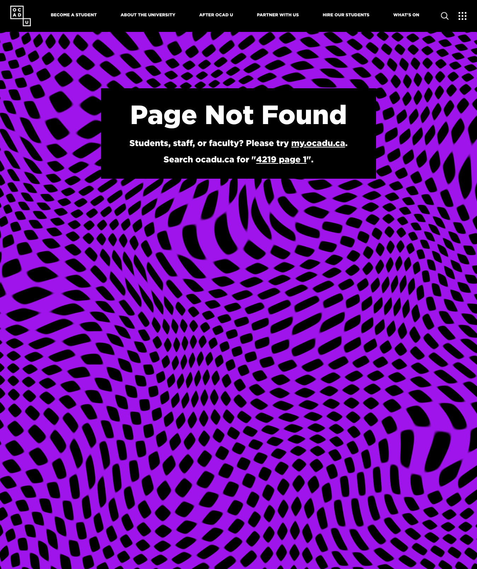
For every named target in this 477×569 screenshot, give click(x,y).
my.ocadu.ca (318, 143)
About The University (147, 15)
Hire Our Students (346, 15)
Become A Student (74, 15)
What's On (406, 15)
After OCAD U (216, 15)
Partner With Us (278, 15)
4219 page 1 (281, 159)
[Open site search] (445, 16)
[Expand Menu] (462, 16)
